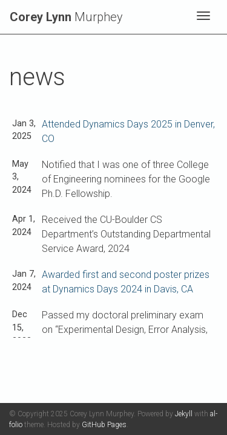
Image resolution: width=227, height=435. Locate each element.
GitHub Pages (104, 424)
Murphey (66, 17)
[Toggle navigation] (203, 17)
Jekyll (183, 414)
